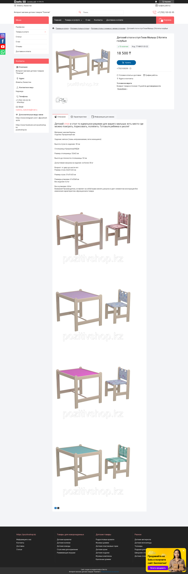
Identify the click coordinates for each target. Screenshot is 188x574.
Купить (128, 63)
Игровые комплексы (104, 556)
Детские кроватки (64, 539)
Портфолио (20, 27)
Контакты (98, 20)
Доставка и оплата (114, 20)
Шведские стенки (141, 553)
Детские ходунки (102, 553)
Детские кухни (101, 549)
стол (67, 123)
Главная (57, 20)
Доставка (20, 546)
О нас (88, 20)
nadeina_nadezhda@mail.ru (26, 110)
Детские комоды (63, 546)
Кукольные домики (103, 559)
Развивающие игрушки (66, 553)
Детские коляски (63, 543)
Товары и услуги (72, 20)
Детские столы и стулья (79, 28)
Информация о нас (23, 539)
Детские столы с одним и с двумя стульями (108, 28)
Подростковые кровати (105, 539)
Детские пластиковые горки (107, 546)
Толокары (138, 546)
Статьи (18, 37)
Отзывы (19, 46)
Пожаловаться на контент (110, 572)
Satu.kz (104, 569)
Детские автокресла (143, 539)
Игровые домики (102, 543)
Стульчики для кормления (67, 549)
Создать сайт (31, 2)
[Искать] (80, 12)
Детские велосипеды (143, 543)
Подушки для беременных (145, 549)
